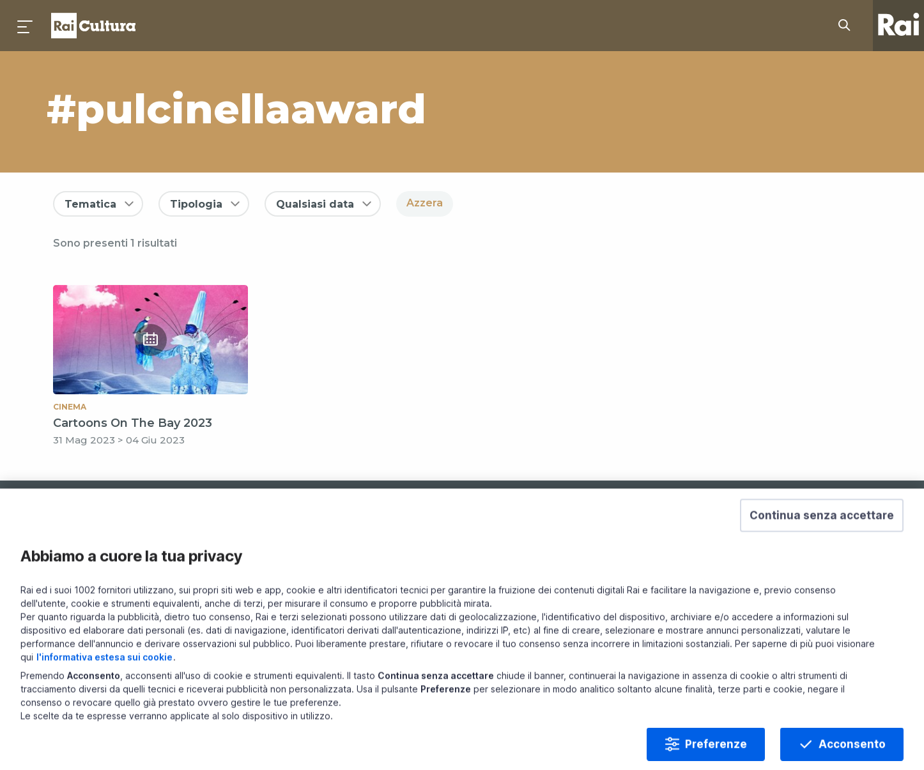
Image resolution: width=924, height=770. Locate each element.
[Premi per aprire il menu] (25, 25)
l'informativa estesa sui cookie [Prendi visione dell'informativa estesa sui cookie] (104, 682)
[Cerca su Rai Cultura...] (848, 26)
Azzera (424, 203)
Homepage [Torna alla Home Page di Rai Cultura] (93, 25)
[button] (822, 540)
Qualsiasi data (315, 204)
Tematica (90, 204)
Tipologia (196, 204)
